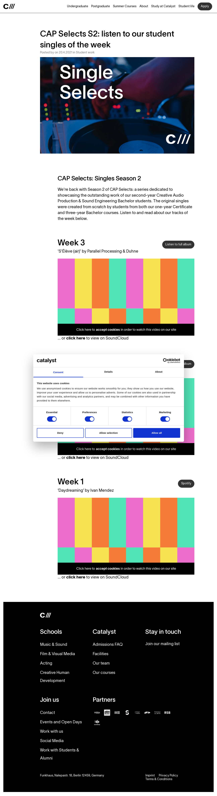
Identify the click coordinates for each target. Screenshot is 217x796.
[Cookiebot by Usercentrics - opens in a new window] (165, 360)
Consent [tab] (58, 372)
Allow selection (108, 432)
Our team (101, 663)
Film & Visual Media (57, 654)
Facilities (100, 654)
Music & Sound (53, 645)
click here (75, 338)
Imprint (150, 775)
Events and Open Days (61, 722)
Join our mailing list (162, 644)
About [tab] (159, 371)
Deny (60, 432)
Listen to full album (178, 244)
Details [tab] (108, 371)
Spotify (186, 483)
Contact (47, 713)
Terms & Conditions (158, 779)
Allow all (156, 432)
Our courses (104, 673)
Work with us (51, 732)
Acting (46, 663)
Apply (205, 6)
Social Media (52, 741)
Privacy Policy (168, 775)
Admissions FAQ (108, 645)
